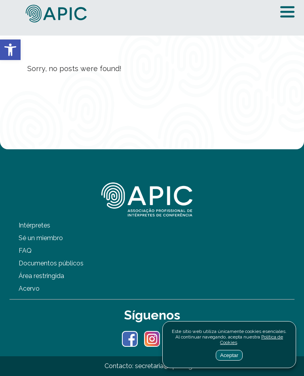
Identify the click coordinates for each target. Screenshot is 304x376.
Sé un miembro (41, 238)
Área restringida (41, 276)
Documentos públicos (51, 263)
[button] (10, 49)
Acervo (29, 288)
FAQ (25, 250)
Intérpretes (34, 225)
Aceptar (229, 355)
